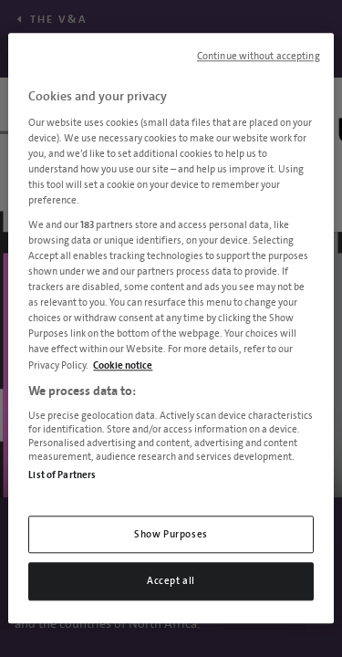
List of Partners (62, 475)
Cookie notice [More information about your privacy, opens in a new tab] (122, 365)
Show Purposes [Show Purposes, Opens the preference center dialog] (170, 534)
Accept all (171, 582)
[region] (170, 328)
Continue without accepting (258, 56)
